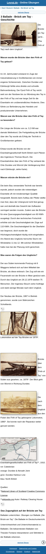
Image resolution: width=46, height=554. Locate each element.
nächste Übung (23, 12)
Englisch (27, 551)
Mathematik (36, 551)
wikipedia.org (8, 499)
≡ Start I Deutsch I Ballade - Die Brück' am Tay (17, 8)
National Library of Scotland (14, 491)
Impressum (13, 548)
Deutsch (19, 551)
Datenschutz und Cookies (28, 548)
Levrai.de (12, 2)
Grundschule (10, 551)
